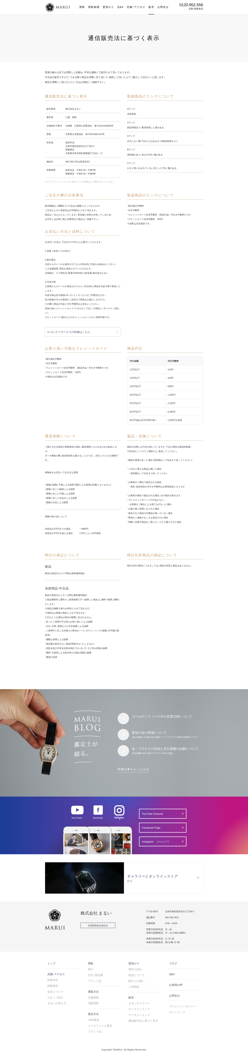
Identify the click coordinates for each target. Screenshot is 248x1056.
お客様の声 (176, 985)
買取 (82, 7)
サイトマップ (177, 1012)
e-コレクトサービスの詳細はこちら (68, 332)
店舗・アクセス (136, 7)
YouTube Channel (152, 814)
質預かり (108, 7)
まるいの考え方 (56, 1003)
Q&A (120, 7)
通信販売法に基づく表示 (143, 1021)
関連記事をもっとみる (133, 769)
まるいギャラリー (139, 1003)
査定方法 (93, 1014)
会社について (55, 991)
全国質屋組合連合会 (98, 925)
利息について (136, 975)
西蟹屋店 (52, 986)
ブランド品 (94, 981)
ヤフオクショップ (139, 1015)
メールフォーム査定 (100, 1025)
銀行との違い (136, 981)
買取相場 (93, 7)
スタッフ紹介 (55, 997)
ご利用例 (133, 987)
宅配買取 (93, 1003)
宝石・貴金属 (95, 975)
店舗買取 (93, 997)
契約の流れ (135, 969)
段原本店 (52, 980)
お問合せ (163, 7)
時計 (90, 969)
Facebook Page (151, 827)
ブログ (173, 963)
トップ (51, 963)
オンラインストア (139, 1009)
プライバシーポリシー (182, 1006)
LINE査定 (93, 1020)
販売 (151, 7)
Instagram (155, 841)
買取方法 (93, 991)
